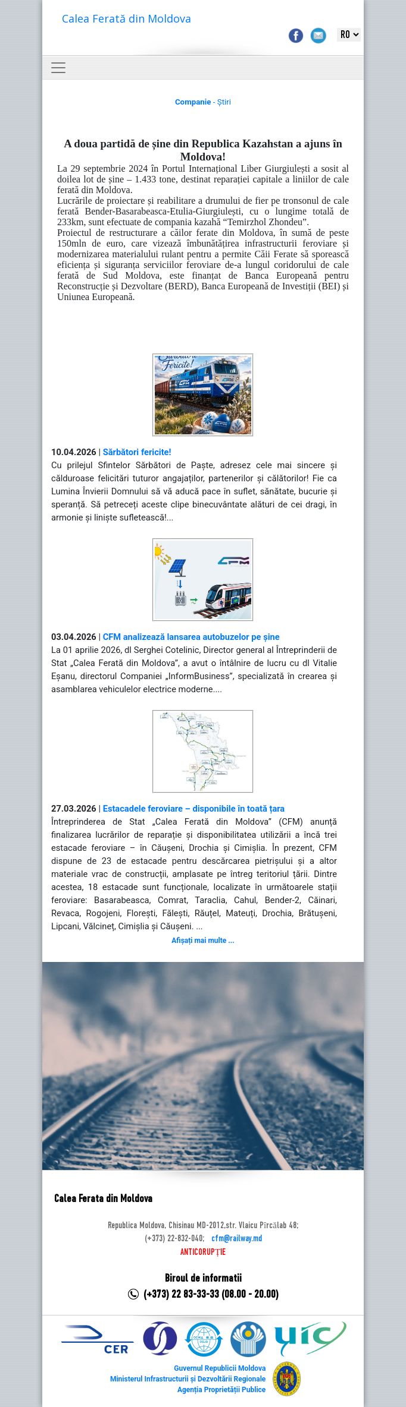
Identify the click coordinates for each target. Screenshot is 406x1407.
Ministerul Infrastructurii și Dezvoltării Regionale (188, 1379)
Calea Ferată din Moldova (126, 18)
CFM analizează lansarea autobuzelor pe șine (191, 637)
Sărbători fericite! (137, 452)
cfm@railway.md (236, 1239)
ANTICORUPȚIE (203, 1252)
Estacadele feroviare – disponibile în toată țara (194, 808)
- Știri (203, 101)
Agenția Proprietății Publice (221, 1390)
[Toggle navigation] (58, 67)
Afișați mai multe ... (202, 940)
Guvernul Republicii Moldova (220, 1368)
